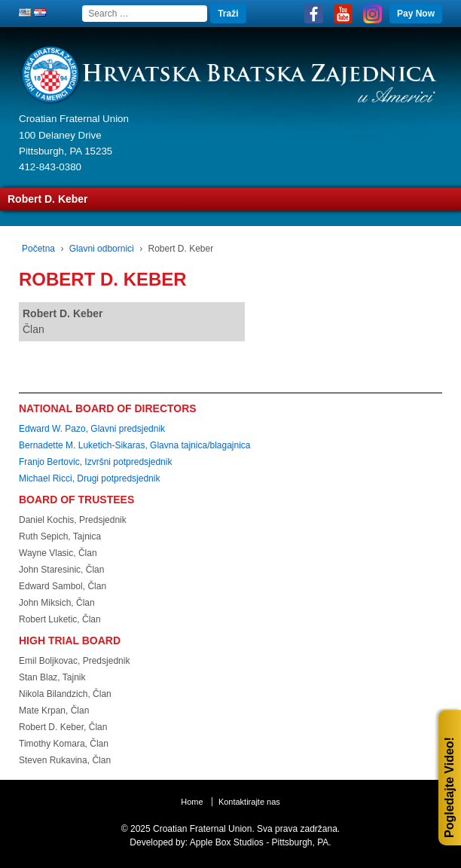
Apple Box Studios (227, 842)
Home (192, 801)
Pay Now (416, 13)
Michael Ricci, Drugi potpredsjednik (89, 478)
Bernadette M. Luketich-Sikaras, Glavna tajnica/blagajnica (135, 445)
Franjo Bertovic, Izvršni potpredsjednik (95, 462)
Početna (38, 248)
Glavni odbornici (101, 248)
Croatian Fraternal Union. (203, 829)
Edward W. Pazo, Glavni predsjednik (92, 428)
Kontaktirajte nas (249, 801)
